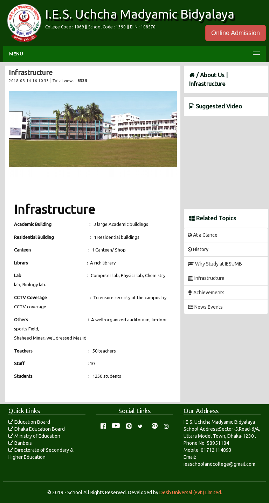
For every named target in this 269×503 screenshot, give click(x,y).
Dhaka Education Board (36, 429)
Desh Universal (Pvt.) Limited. (190, 492)
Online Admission (235, 32)
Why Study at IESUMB (215, 264)
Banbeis (20, 443)
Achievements (206, 292)
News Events (205, 307)
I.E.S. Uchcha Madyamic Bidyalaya (139, 14)
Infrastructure (206, 278)
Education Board (29, 422)
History (198, 249)
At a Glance (203, 235)
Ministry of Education (34, 436)
